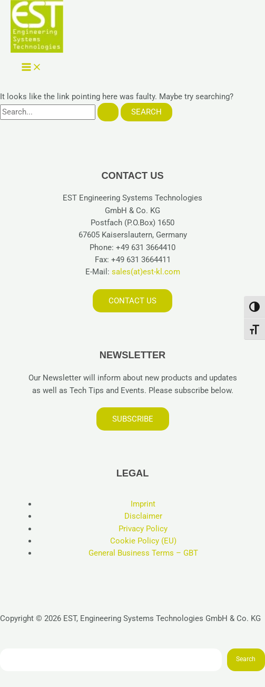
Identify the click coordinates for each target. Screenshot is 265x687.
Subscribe (132, 419)
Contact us (132, 301)
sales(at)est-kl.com (145, 271)
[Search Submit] (108, 112)
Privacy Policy (143, 528)
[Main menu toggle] (32, 67)
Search (246, 659)
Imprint (143, 504)
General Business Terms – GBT (143, 553)
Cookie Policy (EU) (143, 541)
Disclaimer (143, 516)
